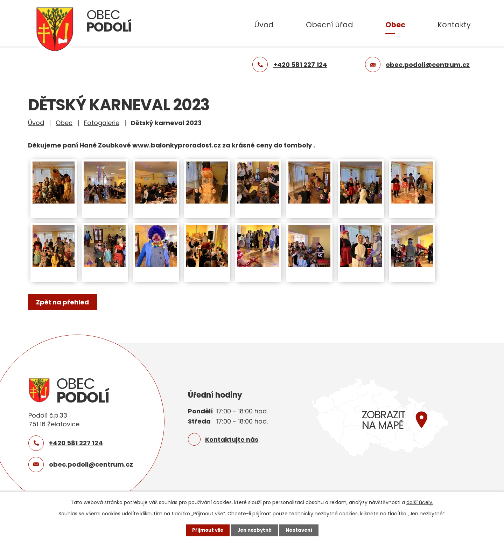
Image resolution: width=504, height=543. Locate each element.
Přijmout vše (205, 530)
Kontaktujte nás (231, 439)
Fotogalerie (101, 122)
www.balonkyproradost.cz (176, 145)
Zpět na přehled (63, 302)
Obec (395, 25)
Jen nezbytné (254, 530)
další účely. (419, 502)
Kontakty (454, 25)
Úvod (264, 25)
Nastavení (301, 530)
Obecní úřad (329, 25)
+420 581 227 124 (76, 443)
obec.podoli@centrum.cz (91, 464)
